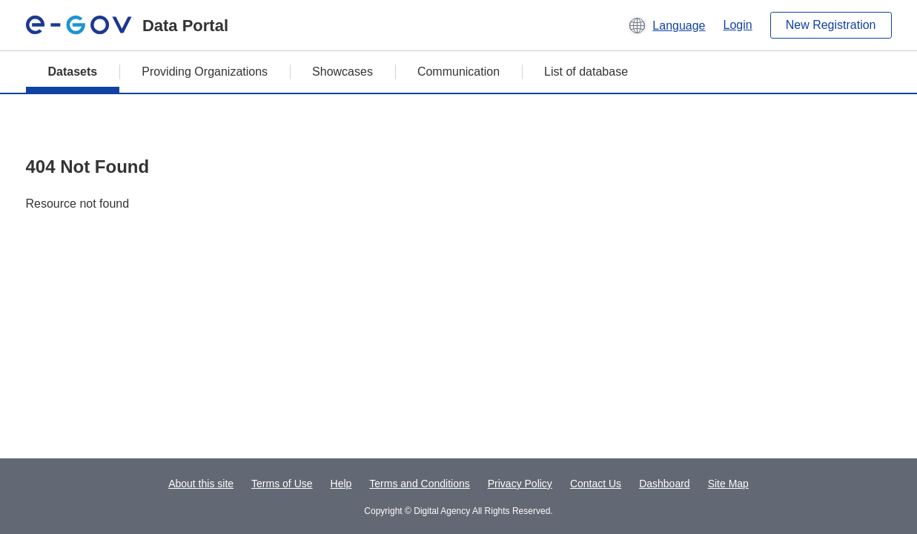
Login (738, 25)
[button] (666, 25)
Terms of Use (281, 484)
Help (341, 484)
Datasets (73, 71)
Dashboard (664, 484)
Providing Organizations (205, 71)
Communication (458, 71)
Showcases (342, 71)
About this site (201, 484)
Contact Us (595, 484)
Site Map (728, 484)
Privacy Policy (520, 484)
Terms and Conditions (419, 484)
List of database (586, 71)
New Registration (831, 25)
